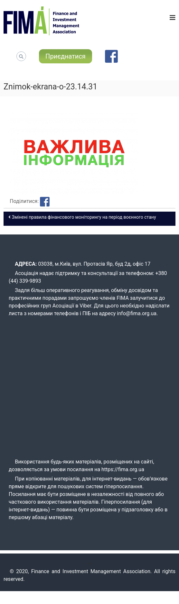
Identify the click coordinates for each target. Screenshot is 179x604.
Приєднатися (65, 56)
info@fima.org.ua (136, 313)
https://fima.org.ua (122, 469)
